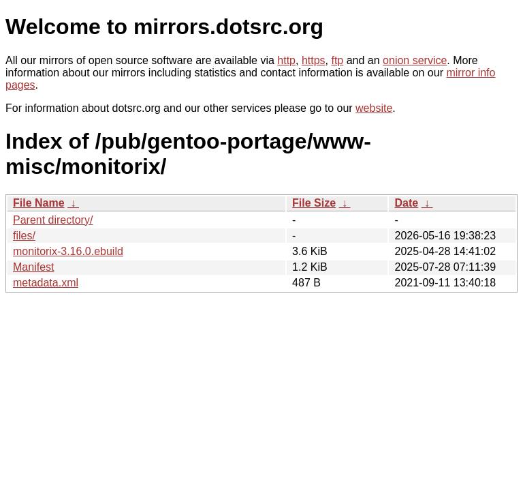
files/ (24, 235)
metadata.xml (45, 282)
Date (406, 203)
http (286, 60)
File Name (39, 203)
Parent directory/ (53, 220)
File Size (314, 203)
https (314, 60)
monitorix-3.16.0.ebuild (68, 251)
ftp (337, 60)
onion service (415, 60)
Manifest (33, 267)
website (373, 108)
